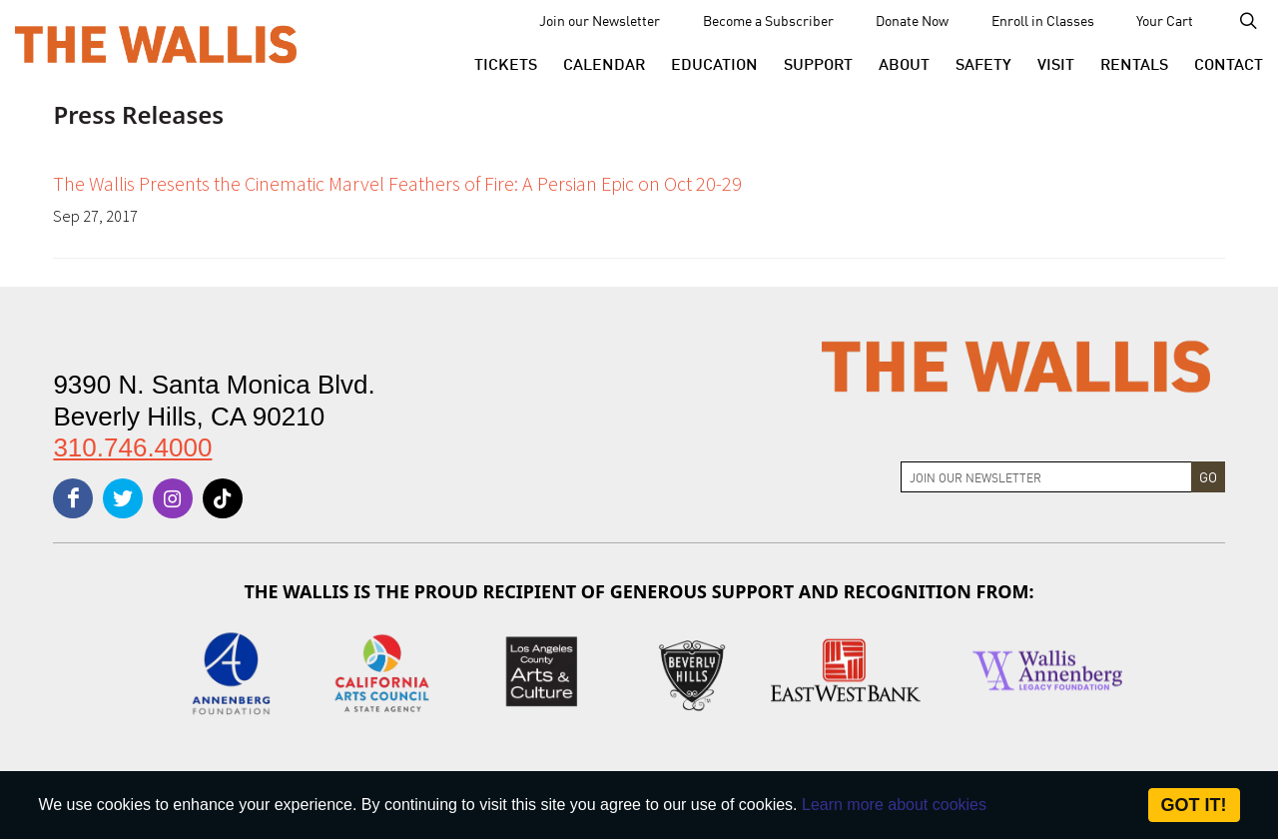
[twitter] (123, 498)
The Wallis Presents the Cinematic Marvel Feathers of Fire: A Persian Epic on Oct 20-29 (397, 183)
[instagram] (173, 498)
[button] (505, 63)
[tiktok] (223, 498)
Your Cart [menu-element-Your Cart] (1164, 20)
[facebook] (73, 498)
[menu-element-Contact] (1222, 63)
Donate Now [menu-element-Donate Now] (912, 20)
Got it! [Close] (1194, 805)
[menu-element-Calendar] (604, 63)
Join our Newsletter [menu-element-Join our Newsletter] (599, 20)
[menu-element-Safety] (983, 63)
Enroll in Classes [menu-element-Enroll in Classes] (1042, 20)
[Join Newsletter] (1046, 476)
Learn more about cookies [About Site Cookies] (894, 804)
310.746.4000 (132, 447)
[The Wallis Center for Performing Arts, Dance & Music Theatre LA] (156, 43)
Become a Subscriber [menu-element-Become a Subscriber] (768, 20)
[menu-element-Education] (714, 63)
